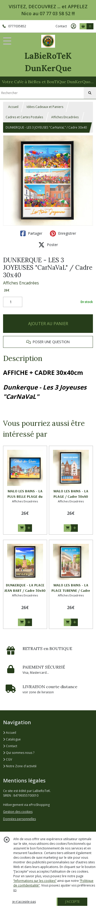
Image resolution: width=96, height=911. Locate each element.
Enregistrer (63, 233)
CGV (7, 759)
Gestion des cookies (18, 811)
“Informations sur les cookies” (34, 881)
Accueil (13, 107)
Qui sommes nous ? (18, 752)
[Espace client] (73, 26)
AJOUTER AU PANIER (48, 323)
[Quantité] (12, 302)
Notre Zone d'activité (20, 766)
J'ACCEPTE (72, 901)
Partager (31, 233)
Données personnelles (19, 819)
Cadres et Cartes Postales (24, 117)
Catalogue (12, 739)
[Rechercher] (90, 93)
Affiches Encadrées (65, 117)
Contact (61, 26)
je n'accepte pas (24, 901)
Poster (48, 245)
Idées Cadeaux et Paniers (45, 107)
